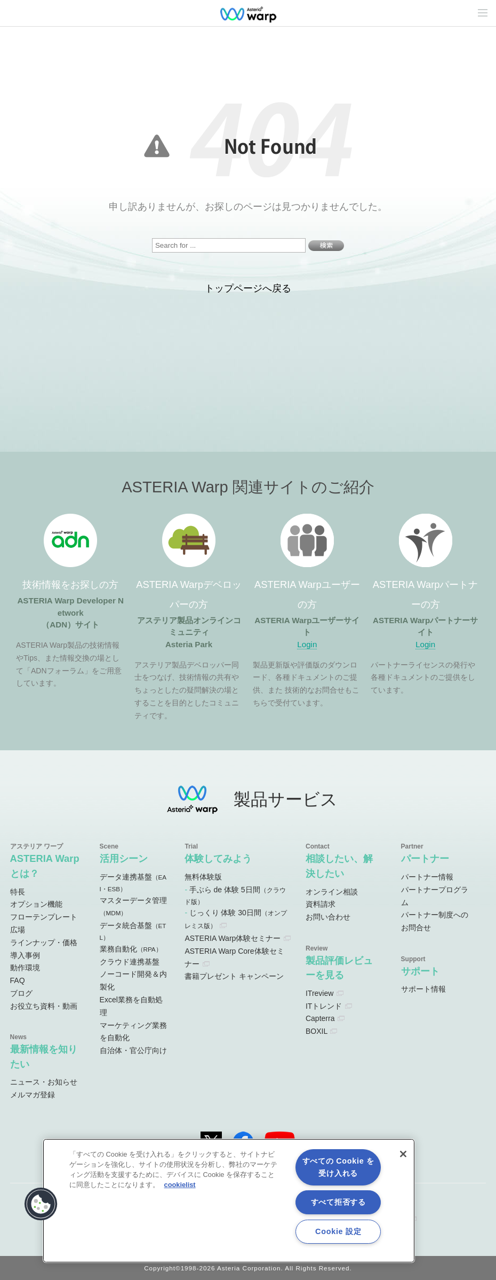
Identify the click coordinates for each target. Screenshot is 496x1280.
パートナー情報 (427, 877)
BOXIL (316, 1031)
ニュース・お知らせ (43, 1082)
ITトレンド (324, 1006)
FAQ (17, 980)
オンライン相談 (332, 892)
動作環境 (25, 967)
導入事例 (25, 955)
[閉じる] (403, 1154)
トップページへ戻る (248, 288)
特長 (17, 892)
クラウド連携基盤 (129, 961)
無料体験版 (203, 877)
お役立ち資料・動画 (43, 1006)
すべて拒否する (338, 1202)
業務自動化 (131, 949)
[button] (41, 1204)
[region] (229, 1200)
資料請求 (320, 904)
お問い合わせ (328, 917)
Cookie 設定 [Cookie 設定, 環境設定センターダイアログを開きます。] (338, 1231)
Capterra (320, 1018)
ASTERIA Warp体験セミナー (233, 938)
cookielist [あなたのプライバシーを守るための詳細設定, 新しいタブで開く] (180, 1185)
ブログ (21, 993)
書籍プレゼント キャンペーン (234, 976)
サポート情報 (423, 989)
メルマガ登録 (32, 1094)
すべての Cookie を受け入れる (338, 1167)
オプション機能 (36, 904)
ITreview (319, 993)
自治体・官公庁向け (133, 1050)
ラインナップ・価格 (43, 942)
